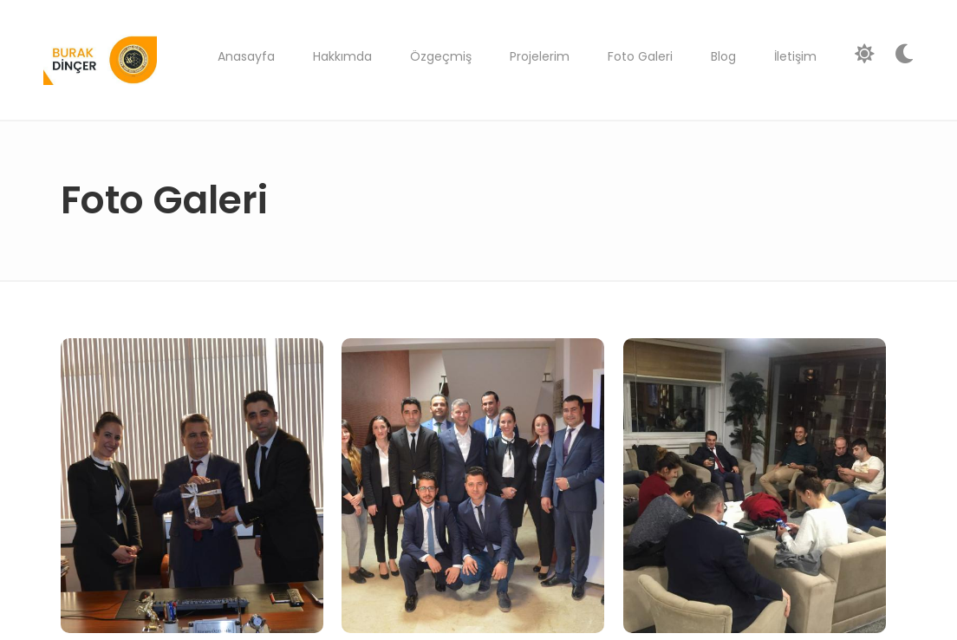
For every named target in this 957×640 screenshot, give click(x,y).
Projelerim (540, 56)
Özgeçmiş (441, 56)
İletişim (795, 56)
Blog (723, 56)
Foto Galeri (640, 56)
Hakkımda (342, 56)
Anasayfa (246, 56)
